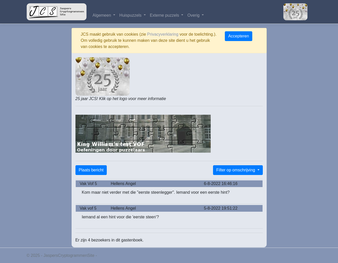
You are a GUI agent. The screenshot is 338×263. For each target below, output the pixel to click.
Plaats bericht (91, 170)
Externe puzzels (165, 15)
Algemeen (102, 15)
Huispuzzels (131, 15)
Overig (194, 15)
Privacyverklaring (162, 34)
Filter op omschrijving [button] (236, 170)
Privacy (104, 255)
